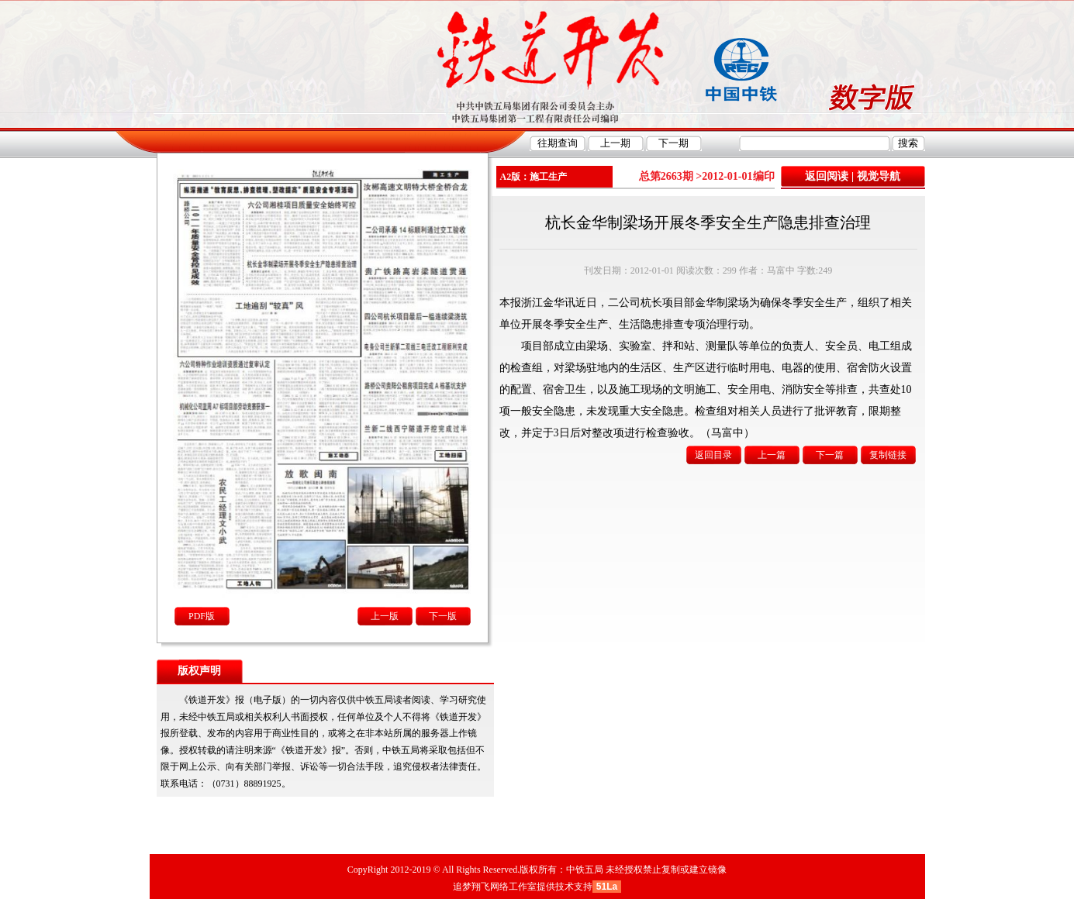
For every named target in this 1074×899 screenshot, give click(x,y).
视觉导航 (878, 176)
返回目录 (713, 455)
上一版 (385, 616)
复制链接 (888, 455)
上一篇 (772, 455)
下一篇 (830, 455)
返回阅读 (826, 176)
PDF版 (201, 616)
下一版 (443, 616)
